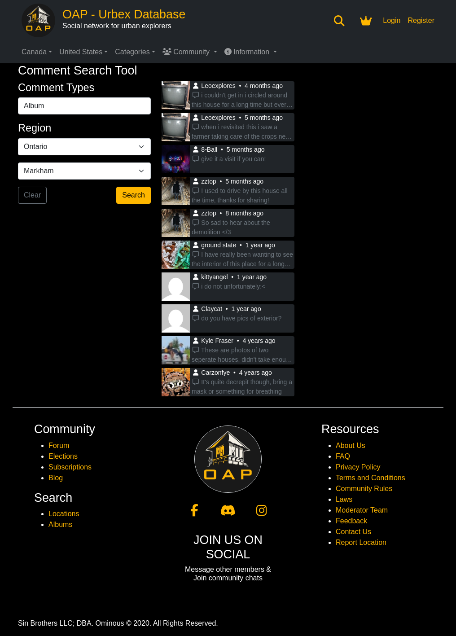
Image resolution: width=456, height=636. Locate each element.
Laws (344, 499)
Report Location (361, 542)
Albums (60, 524)
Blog (55, 478)
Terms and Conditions (370, 478)
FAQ (343, 456)
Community (187, 52)
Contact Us (353, 531)
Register (421, 20)
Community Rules (364, 488)
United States (80, 52)
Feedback (351, 521)
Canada (34, 52)
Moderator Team (362, 510)
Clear (32, 195)
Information (248, 52)
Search (133, 195)
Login (391, 20)
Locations (63, 514)
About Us (350, 445)
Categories (132, 52)
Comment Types (56, 87)
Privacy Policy (358, 467)
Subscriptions (70, 467)
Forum (58, 445)
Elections (63, 456)
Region (34, 128)
